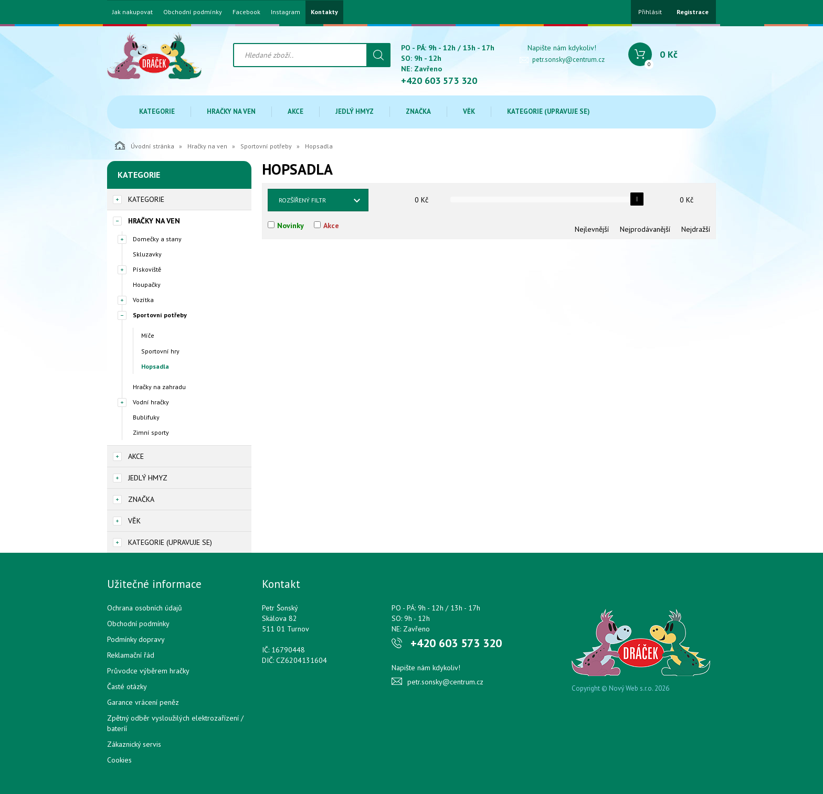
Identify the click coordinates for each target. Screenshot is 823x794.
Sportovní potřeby (266, 146)
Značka (418, 111)
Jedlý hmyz (354, 111)
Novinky (290, 225)
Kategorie (157, 111)
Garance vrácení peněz (143, 702)
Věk (469, 111)
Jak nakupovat (132, 12)
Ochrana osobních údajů (144, 608)
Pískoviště (147, 269)
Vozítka (143, 300)
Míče (147, 335)
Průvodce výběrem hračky (148, 670)
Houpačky (147, 284)
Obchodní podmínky (192, 12)
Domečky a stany (157, 239)
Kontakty (324, 12)
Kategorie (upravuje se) (548, 111)
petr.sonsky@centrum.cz (568, 59)
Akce (295, 111)
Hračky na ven (231, 111)
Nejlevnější (592, 229)
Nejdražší (695, 229)
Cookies (119, 760)
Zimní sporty (151, 432)
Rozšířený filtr (302, 200)
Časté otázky (127, 686)
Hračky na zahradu (159, 387)
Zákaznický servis (134, 744)
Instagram (285, 12)
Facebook (246, 12)
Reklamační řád (130, 655)
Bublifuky (146, 417)
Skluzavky (147, 254)
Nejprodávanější (645, 229)
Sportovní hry (160, 351)
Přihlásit (650, 12)
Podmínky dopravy (136, 639)
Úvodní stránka (144, 145)
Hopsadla (155, 366)
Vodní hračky (151, 402)
